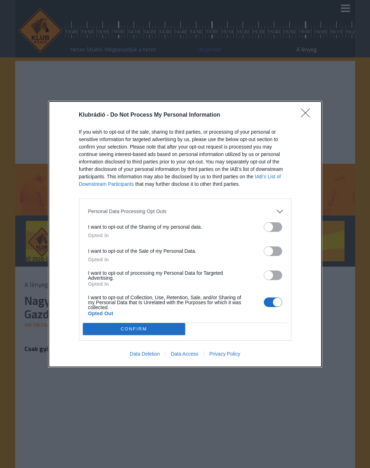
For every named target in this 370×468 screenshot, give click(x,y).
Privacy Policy (224, 354)
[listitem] (185, 211)
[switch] (273, 227)
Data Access (184, 354)
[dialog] (185, 234)
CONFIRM (134, 329)
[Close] (307, 115)
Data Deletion (145, 354)
